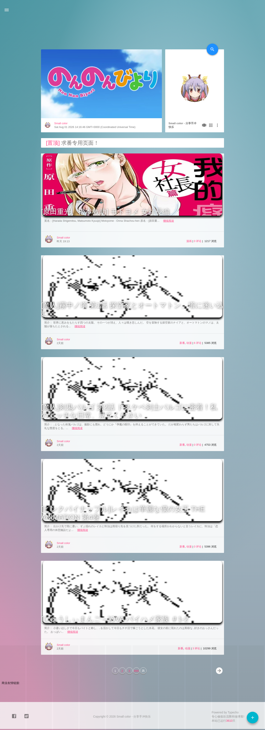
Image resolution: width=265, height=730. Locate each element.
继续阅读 (168, 220)
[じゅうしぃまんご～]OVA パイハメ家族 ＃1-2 (114, 619)
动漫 (189, 342)
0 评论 (198, 241)
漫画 (189, 241)
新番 (182, 342)
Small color (60, 123)
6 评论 (198, 342)
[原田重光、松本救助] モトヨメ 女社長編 (105, 211)
